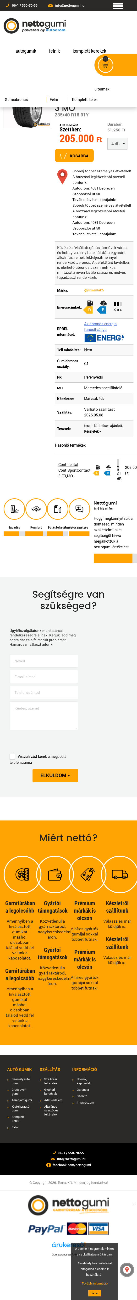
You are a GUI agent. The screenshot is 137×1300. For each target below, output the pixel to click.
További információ (95, 1283)
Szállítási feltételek (50, 1081)
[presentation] (46, 743)
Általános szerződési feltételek (51, 1111)
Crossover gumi (19, 1092)
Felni (54, 99)
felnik (54, 50)
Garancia (83, 1090)
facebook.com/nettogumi (72, 1165)
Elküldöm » (55, 775)
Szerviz (82, 1096)
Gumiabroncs (16, 99)
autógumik (26, 50)
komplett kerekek (89, 50)
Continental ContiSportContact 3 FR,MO (74, 470)
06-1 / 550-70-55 (25, 5)
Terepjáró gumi (22, 1100)
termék (103, 86)
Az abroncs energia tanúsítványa (100, 326)
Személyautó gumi (21, 1081)
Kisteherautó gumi (20, 1109)
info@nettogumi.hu (69, 5)
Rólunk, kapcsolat (83, 1081)
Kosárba (74, 155)
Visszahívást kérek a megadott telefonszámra (38, 759)
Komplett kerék (85, 99)
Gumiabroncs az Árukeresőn (68, 1254)
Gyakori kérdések (50, 1092)
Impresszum (85, 1102)
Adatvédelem (53, 1100)
